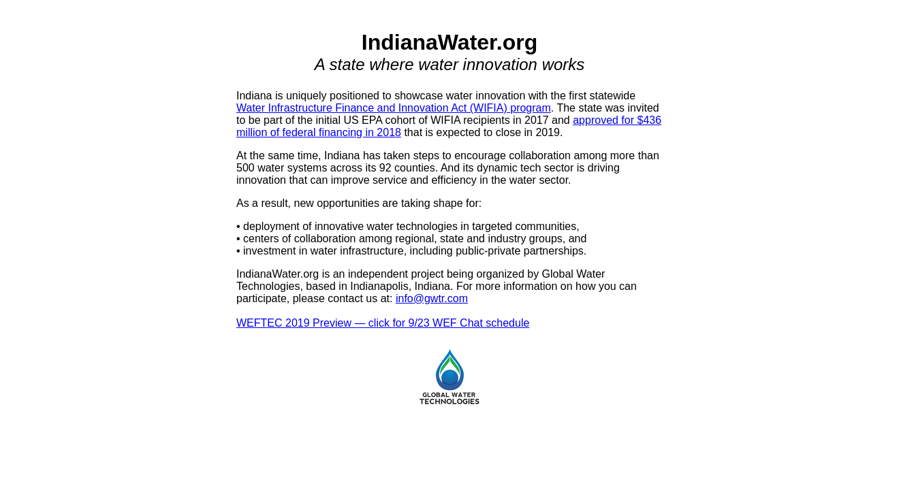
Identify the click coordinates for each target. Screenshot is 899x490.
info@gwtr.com (432, 298)
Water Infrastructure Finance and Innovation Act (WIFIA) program (393, 108)
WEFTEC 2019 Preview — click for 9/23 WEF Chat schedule (382, 323)
